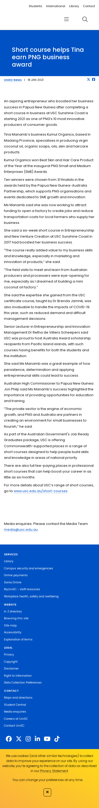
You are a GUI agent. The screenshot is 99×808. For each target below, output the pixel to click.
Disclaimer (11, 669)
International (55, 6)
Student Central (15, 705)
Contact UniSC (14, 726)
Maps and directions (18, 698)
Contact (89, 6)
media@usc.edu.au (21, 529)
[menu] (66, 19)
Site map (10, 625)
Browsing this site (16, 618)
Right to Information (18, 676)
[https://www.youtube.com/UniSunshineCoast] (47, 739)
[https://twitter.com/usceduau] (19, 739)
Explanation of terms (18, 639)
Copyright (11, 662)
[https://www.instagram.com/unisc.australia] (28, 739)
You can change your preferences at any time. (47, 780)
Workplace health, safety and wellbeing (31, 596)
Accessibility (12, 632)
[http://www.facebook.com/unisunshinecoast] (9, 739)
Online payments (16, 575)
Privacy (9, 655)
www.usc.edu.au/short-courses (41, 491)
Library (74, 6)
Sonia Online (12, 582)
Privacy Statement (54, 771)
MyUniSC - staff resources (22, 589)
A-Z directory (13, 611)
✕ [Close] (47, 792)
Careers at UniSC (16, 719)
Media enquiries (15, 712)
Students (35, 6)
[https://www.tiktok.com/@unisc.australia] (57, 739)
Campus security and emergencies (28, 568)
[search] (85, 19)
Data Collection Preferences (23, 683)
